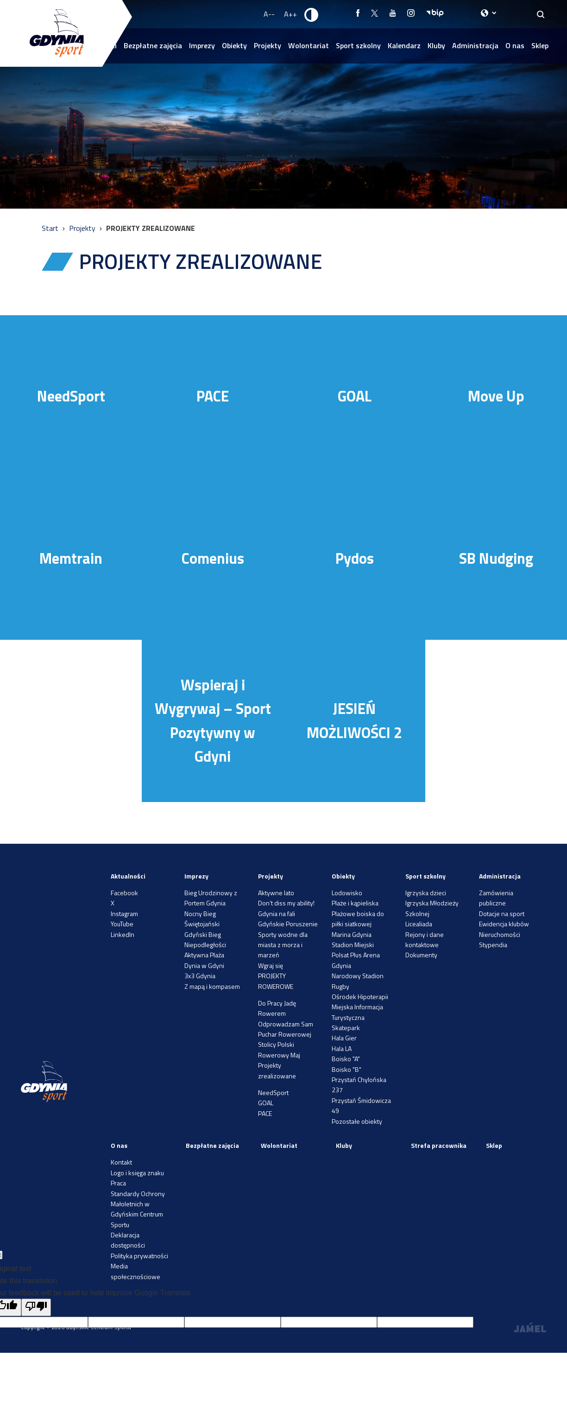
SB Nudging (496, 558)
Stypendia (493, 944)
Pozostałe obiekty (357, 1121)
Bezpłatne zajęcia (153, 45)
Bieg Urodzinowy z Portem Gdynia (210, 898)
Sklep (539, 45)
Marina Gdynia (352, 934)
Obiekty (234, 45)
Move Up (496, 396)
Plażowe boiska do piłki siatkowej (358, 919)
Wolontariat (308, 45)
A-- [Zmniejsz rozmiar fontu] (269, 13)
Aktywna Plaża (204, 955)
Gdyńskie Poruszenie (288, 924)
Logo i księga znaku (137, 1173)
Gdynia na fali (276, 913)
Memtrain (70, 558)
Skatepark (346, 1027)
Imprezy (202, 45)
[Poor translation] (36, 1307)
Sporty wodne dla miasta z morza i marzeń (283, 945)
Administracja (475, 45)
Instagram (124, 913)
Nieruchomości (499, 934)
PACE (212, 396)
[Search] (540, 14)
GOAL (355, 396)
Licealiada (418, 924)
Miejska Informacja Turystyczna (357, 1012)
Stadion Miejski (353, 944)
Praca (118, 1183)
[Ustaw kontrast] (311, 14)
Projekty (267, 45)
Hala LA (342, 1048)
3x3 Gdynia (199, 976)
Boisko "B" (346, 1069)
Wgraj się (270, 965)
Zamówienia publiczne (496, 898)
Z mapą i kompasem (212, 986)
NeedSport (71, 396)
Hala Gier (344, 1038)
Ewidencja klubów (504, 924)
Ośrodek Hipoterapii (360, 996)
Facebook (124, 893)
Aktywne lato (276, 893)
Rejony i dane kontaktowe (424, 939)
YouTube (122, 924)
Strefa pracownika (438, 1145)
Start (51, 228)
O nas (514, 45)
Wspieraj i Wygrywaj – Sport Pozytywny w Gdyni (213, 720)
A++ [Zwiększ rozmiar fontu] (290, 13)
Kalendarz (404, 45)
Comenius (213, 558)
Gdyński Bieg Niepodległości (205, 939)
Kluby (436, 45)
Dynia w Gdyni (204, 965)
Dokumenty (421, 955)
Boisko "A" (346, 1058)
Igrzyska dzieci (425, 893)
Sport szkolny (358, 45)
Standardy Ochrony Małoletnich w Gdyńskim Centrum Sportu (138, 1209)
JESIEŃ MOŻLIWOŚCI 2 (354, 720)
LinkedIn (122, 934)
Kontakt (121, 1162)
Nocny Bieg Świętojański (202, 919)
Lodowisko (347, 893)
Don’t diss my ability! (286, 903)
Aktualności (128, 876)
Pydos (354, 558)
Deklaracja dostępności (128, 1240)
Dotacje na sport (501, 913)
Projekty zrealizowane (277, 1070)
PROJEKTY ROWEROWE (275, 981)
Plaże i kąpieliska (355, 903)
